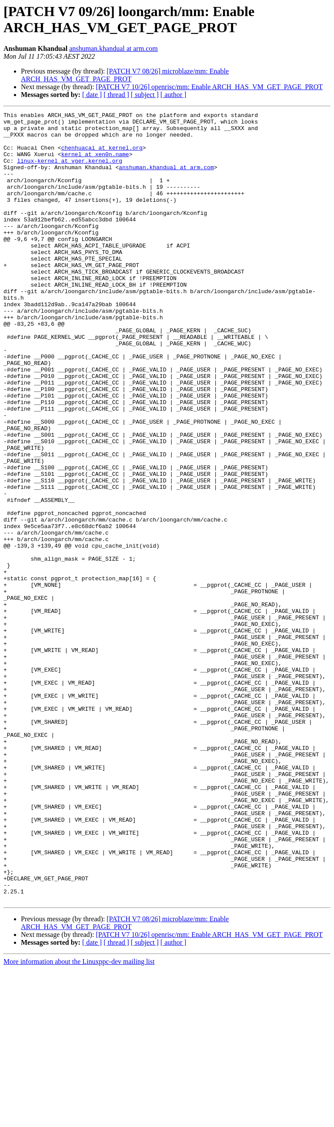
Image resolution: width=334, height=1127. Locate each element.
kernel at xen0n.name (95, 163)
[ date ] (92, 94)
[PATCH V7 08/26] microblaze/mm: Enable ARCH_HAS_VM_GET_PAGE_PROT (125, 75)
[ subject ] (145, 94)
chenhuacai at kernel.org (102, 155)
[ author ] (173, 94)
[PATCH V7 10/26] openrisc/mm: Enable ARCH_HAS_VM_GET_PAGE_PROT (209, 86)
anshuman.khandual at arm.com (113, 48)
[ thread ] (116, 94)
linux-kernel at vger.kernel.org (69, 171)
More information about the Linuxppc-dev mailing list (78, 1119)
